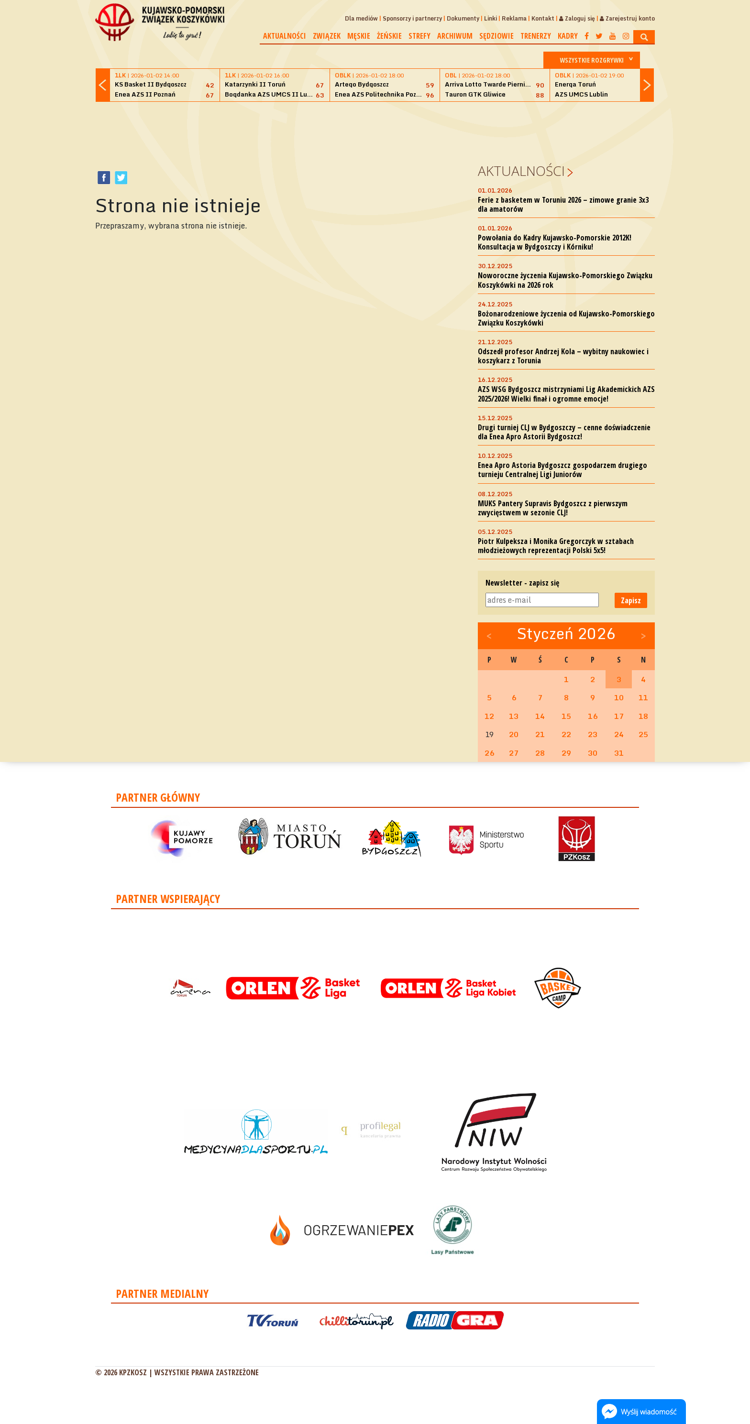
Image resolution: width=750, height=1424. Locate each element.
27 (513, 753)
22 (566, 734)
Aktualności (284, 36)
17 (619, 716)
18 (643, 716)
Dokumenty (463, 18)
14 (540, 716)
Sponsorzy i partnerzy (412, 18)
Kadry (568, 36)
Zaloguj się (577, 18)
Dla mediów (361, 18)
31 (619, 753)
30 (592, 753)
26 (489, 753)
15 (566, 716)
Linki (490, 18)
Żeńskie (389, 36)
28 (540, 753)
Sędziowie (496, 36)
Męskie (358, 36)
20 (513, 734)
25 (643, 734)
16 (592, 716)
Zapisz (631, 600)
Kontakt (542, 18)
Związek (327, 36)
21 (540, 734)
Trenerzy (535, 36)
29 (566, 753)
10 (619, 697)
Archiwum (455, 36)
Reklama (514, 18)
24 (619, 734)
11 (643, 697)
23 (592, 734)
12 (489, 716)
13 (513, 716)
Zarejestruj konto (627, 18)
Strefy (419, 36)
